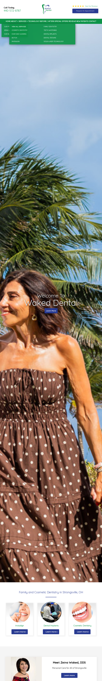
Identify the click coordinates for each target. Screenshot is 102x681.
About (14, 21)
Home (8, 21)
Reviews (72, 21)
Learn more (19, 632)
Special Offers (61, 21)
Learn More (51, 311)
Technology (34, 21)
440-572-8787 (12, 10)
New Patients (82, 21)
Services (22, 21)
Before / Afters (47, 21)
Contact (92, 21)
